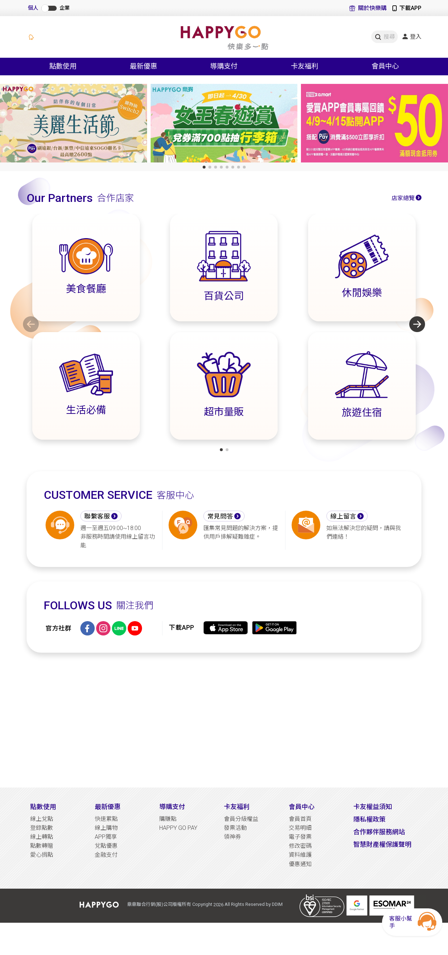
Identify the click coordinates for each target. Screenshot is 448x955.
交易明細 (300, 827)
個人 (33, 8)
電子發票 (300, 836)
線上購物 (106, 827)
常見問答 (220, 516)
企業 (65, 8)
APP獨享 (106, 836)
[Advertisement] (224, 720)
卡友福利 (237, 806)
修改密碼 (300, 845)
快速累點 (106, 818)
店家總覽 (403, 198)
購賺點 (167, 818)
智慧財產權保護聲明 (382, 844)
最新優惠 (108, 806)
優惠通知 (300, 864)
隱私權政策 (369, 819)
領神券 (232, 836)
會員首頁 (300, 818)
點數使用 (43, 806)
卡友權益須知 (372, 806)
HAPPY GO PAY (178, 827)
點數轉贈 (41, 845)
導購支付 (172, 806)
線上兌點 (41, 818)
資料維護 (300, 854)
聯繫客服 (97, 516)
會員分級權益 (241, 818)
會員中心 (302, 806)
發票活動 (235, 827)
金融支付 (106, 854)
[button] (204, 167)
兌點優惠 (106, 845)
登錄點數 (41, 827)
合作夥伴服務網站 (379, 832)
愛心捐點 (41, 854)
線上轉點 (41, 836)
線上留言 (343, 516)
